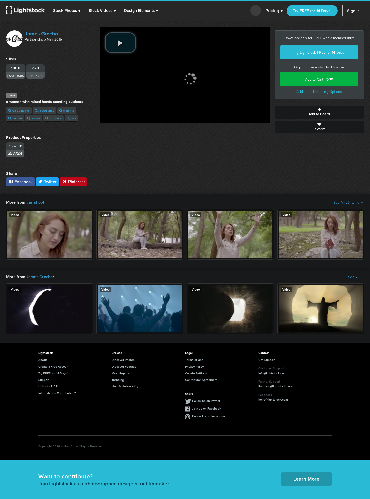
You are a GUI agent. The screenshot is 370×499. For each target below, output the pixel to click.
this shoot (35, 202)
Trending (118, 380)
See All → (356, 276)
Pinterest (73, 182)
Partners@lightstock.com (275, 386)
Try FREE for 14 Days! (312, 11)
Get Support (266, 360)
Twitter (47, 182)
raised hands (19, 110)
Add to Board (319, 112)
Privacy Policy (194, 366)
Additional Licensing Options (319, 91)
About (42, 360)
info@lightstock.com (272, 373)
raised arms (44, 110)
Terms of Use (194, 360)
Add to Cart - (319, 79)
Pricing (274, 10)
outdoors (53, 118)
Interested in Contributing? (57, 393)
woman (15, 118)
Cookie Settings (196, 373)
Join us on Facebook (206, 408)
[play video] (120, 42)
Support (43, 380)
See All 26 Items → (348, 202)
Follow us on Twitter (206, 400)
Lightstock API (48, 386)
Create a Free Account (53, 366)
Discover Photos (123, 360)
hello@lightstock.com (273, 399)
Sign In (353, 11)
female (33, 118)
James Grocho (41, 33)
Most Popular (121, 373)
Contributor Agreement (201, 380)
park (71, 118)
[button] (66, 10)
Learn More (306, 479)
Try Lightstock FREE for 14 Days (319, 52)
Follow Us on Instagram (208, 416)
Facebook (20, 182)
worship (66, 110)
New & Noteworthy (125, 386)
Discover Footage (124, 366)
